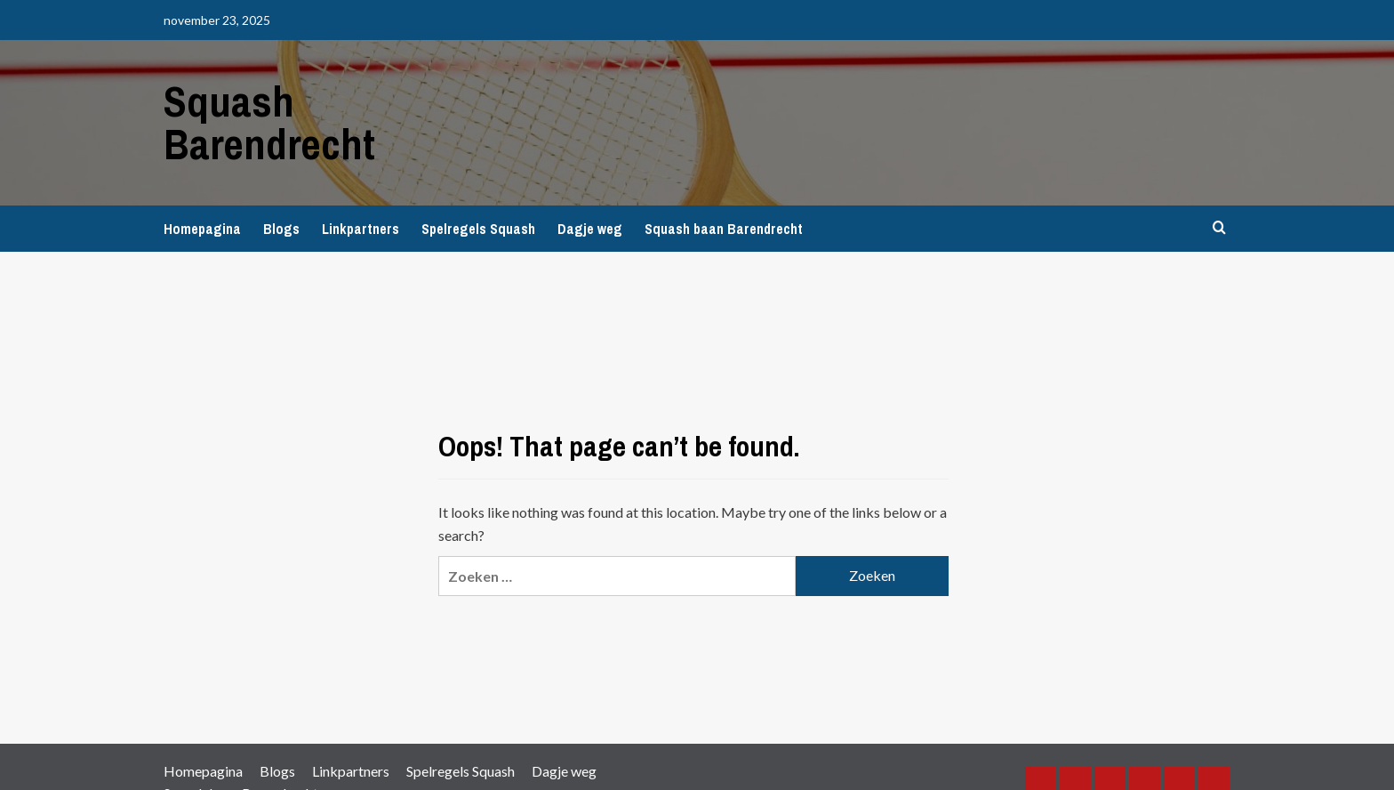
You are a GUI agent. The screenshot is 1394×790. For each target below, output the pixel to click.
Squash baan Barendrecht (724, 228)
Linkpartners (360, 228)
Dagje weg (589, 228)
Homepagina (202, 228)
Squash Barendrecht (269, 122)
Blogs (281, 228)
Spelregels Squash (478, 228)
